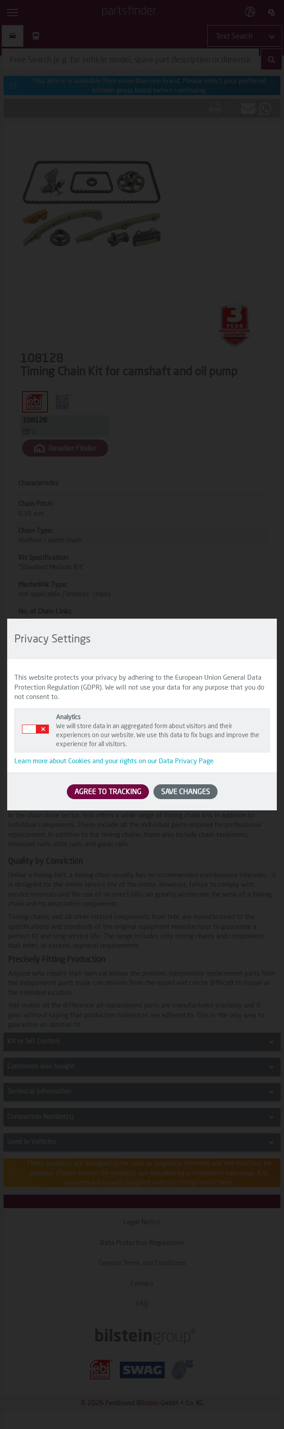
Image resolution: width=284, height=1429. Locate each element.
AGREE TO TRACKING (107, 791)
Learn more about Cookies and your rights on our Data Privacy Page (114, 760)
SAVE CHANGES (185, 791)
